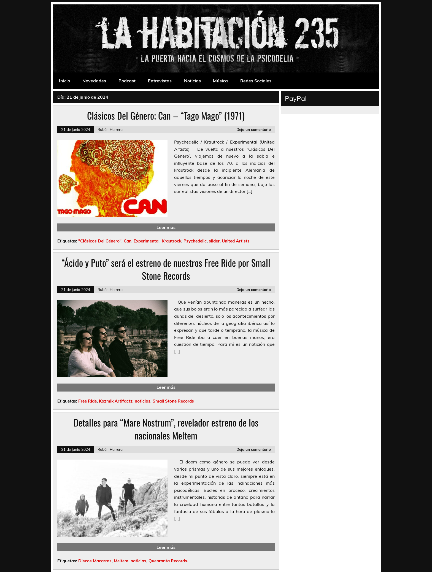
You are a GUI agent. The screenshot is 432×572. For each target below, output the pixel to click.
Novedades (94, 80)
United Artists (236, 241)
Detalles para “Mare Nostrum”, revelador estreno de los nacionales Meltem (166, 428)
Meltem (121, 560)
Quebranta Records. (168, 560)
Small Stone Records (173, 401)
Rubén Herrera (110, 129)
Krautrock (171, 241)
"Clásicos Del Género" (99, 241)
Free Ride (87, 401)
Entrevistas (160, 80)
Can (127, 241)
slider (214, 241)
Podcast (127, 80)
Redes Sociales (255, 80)
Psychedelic (195, 241)
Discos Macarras (95, 560)
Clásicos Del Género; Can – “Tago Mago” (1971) (166, 115)
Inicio (64, 80)
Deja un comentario (253, 129)
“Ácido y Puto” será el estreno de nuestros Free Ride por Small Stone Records (165, 269)
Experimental (147, 241)
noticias (142, 401)
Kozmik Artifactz (116, 401)
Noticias (192, 80)
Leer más (165, 227)
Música (220, 80)
